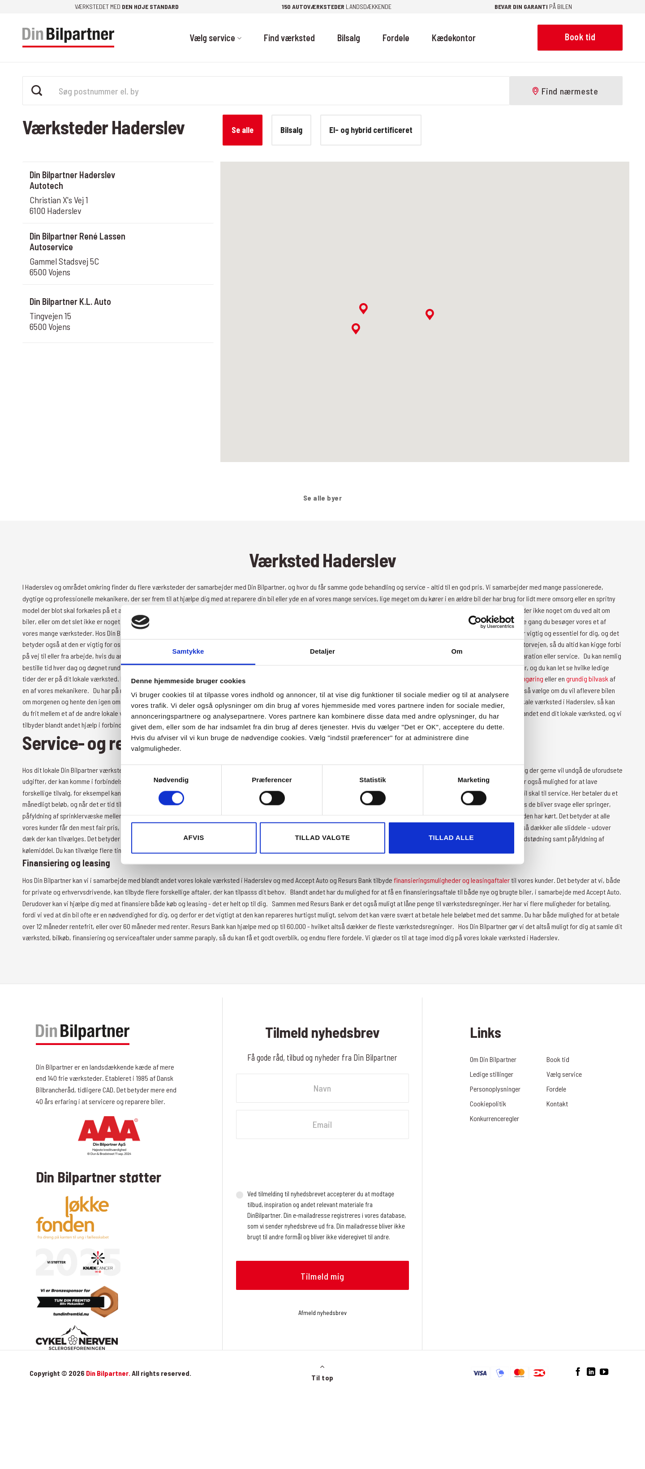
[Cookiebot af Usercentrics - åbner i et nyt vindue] (475, 622)
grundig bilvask (587, 678)
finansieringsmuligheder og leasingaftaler (452, 880)
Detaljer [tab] (322, 651)
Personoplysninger (495, 1088)
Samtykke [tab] (188, 651)
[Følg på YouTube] (604, 1372)
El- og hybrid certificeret (371, 130)
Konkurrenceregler (495, 1118)
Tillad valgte (322, 838)
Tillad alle (451, 838)
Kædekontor (454, 37)
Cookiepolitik (488, 1103)
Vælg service (215, 37)
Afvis (193, 838)
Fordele (396, 37)
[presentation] (304, 1163)
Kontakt (557, 1103)
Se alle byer (322, 497)
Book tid (557, 1059)
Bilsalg (348, 37)
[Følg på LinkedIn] (591, 1372)
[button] (429, 314)
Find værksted (289, 37)
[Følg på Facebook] (578, 1372)
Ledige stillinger (492, 1074)
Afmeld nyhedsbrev (322, 1312)
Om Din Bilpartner (493, 1059)
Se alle (243, 130)
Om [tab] (456, 651)
